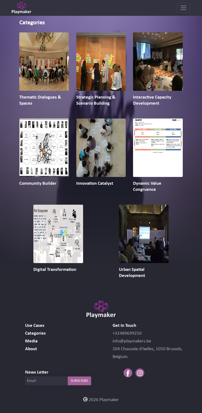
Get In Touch (124, 325)
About (31, 349)
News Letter (36, 372)
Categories (35, 333)
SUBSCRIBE (79, 381)
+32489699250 (127, 333)
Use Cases (34, 325)
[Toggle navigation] (183, 8)
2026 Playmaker (101, 400)
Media (31, 341)
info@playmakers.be (132, 341)
